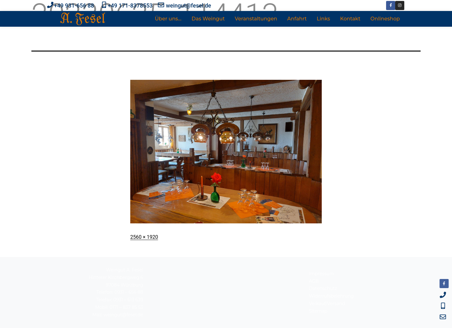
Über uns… (168, 19)
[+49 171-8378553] (104, 5)
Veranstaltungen (256, 19)
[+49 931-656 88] (50, 5)
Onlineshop (385, 19)
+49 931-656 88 (74, 5)
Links (323, 19)
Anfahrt (297, 19)
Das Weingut (208, 19)
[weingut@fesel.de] (161, 5)
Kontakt (350, 19)
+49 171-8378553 (130, 5)
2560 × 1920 (144, 237)
